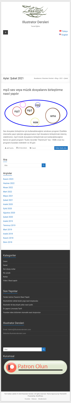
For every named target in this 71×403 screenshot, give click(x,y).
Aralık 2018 (8, 234)
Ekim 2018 (7, 242)
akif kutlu (10, 148)
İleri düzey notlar (9, 269)
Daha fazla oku (61, 148)
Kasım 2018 (8, 238)
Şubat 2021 (8, 200)
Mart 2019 (7, 229)
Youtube (27, 399)
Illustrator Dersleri (35, 22)
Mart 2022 (7, 192)
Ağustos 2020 (9, 213)
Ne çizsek (6, 273)
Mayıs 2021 (8, 196)
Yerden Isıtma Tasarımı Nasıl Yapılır (16, 297)
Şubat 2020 (8, 217)
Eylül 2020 (7, 208)
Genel (5, 265)
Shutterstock (42, 399)
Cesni (34, 148)
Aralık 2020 (8, 204)
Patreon (34, 399)
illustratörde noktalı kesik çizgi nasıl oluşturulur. (20, 301)
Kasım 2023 (8, 179)
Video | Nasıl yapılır (10, 281)
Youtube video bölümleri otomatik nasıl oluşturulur (22, 312)
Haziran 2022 (9, 183)
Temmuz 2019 (9, 225)
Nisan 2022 (8, 187)
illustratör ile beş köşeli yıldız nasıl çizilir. (18, 305)
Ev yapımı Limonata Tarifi (12, 309)
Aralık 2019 (8, 221)
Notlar (5, 277)
